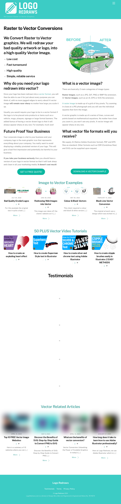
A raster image (68, 103)
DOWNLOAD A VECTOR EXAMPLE (89, 171)
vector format (45, 94)
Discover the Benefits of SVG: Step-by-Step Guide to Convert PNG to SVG (45, 440)
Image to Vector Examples (61, 182)
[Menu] (113, 3)
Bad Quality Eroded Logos (16, 201)
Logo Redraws (59, 493)
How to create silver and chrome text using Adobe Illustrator (75, 256)
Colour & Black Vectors (75, 201)
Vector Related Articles (60, 406)
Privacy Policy (69, 489)
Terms (59, 489)
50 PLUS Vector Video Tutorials (60, 231)
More (15, 215)
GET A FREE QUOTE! (31, 172)
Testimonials (60, 275)
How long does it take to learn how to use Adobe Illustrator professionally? (104, 440)
